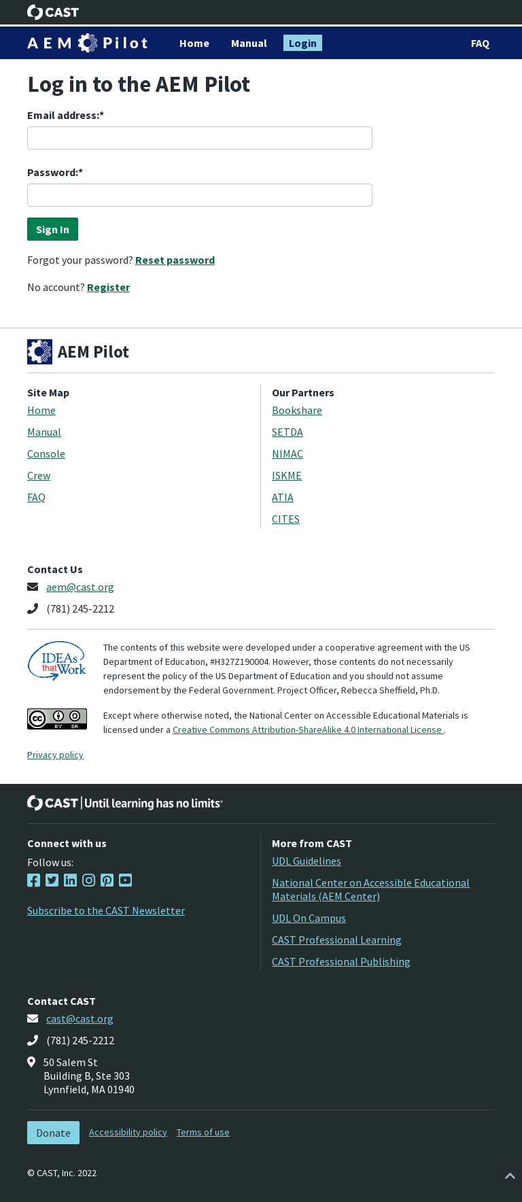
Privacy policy (55, 755)
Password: (52, 172)
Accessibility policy (128, 1132)
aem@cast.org (80, 587)
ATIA (283, 497)
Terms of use (203, 1132)
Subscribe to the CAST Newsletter (106, 910)
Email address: (63, 115)
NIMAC (287, 453)
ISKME (287, 475)
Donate (53, 1132)
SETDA (287, 432)
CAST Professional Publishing (341, 961)
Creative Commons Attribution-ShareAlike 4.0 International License (308, 729)
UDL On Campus (309, 918)
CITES (286, 519)
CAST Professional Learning (337, 939)
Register (108, 287)
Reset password (175, 260)
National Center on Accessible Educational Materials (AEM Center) (371, 889)
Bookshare (297, 410)
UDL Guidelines (306, 861)
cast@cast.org (80, 1018)
